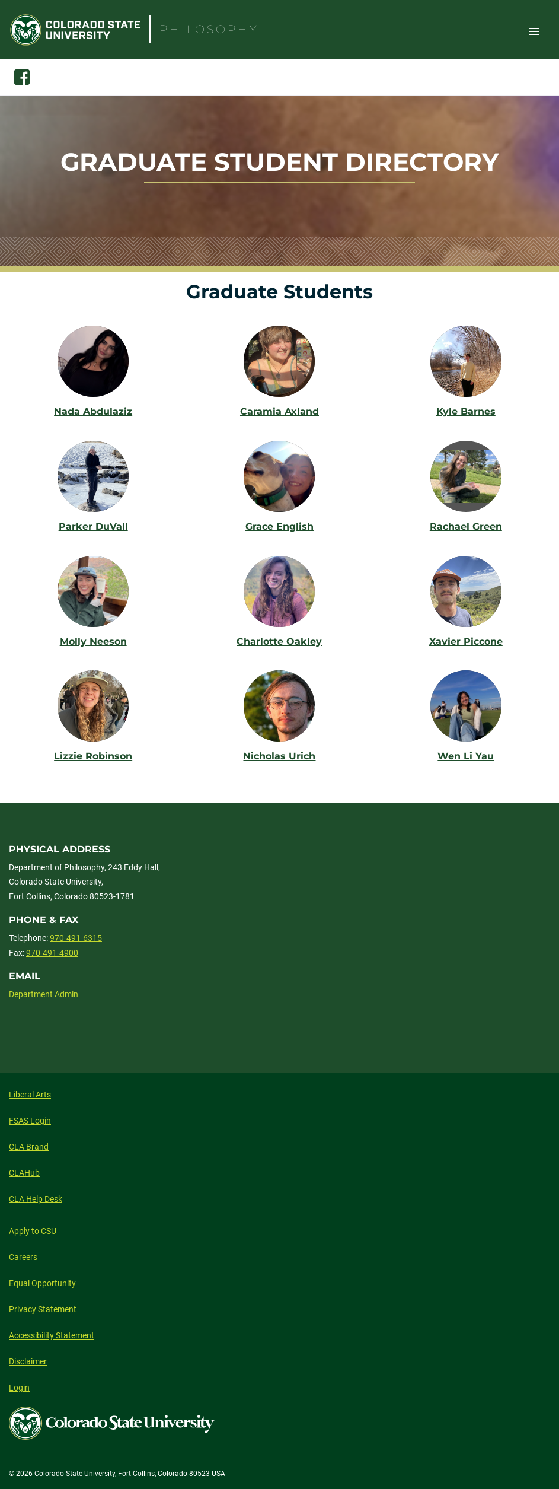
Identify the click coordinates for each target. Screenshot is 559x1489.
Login (19, 1387)
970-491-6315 (76, 938)
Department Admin (43, 994)
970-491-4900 (52, 952)
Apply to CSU (32, 1231)
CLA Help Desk (35, 1199)
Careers (23, 1257)
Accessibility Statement (51, 1335)
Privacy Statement (42, 1309)
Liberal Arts (30, 1094)
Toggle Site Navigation (534, 31)
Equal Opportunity (42, 1283)
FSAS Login (30, 1120)
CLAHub (24, 1173)
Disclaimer (28, 1361)
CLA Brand (29, 1146)
